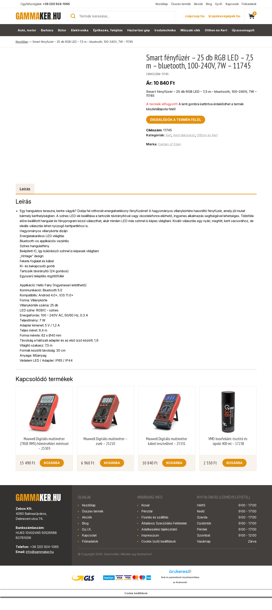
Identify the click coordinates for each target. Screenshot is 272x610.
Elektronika (79, 30)
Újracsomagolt (243, 30)
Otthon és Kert (216, 30)
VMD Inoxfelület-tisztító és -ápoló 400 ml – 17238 (227, 441)
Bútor (62, 30)
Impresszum (150, 535)
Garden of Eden (169, 144)
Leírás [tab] (25, 189)
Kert (168, 135)
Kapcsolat (232, 4)
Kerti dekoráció (184, 135)
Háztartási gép (138, 30)
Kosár (145, 505)
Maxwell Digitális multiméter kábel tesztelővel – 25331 (166, 441)
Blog (209, 4)
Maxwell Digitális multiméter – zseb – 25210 (105, 441)
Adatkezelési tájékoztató (159, 529)
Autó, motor (27, 30)
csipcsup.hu (195, 16)
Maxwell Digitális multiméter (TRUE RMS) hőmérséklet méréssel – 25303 (44, 443)
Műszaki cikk (190, 30)
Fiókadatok (249, 4)
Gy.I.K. (219, 4)
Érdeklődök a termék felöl (175, 120)
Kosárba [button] (52, 463)
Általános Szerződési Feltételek (164, 523)
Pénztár (147, 511)
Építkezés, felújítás (108, 30)
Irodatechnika (165, 30)
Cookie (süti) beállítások (158, 541)
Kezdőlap (162, 4)
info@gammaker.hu (40, 552)
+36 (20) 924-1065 (56, 4)
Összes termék (181, 4)
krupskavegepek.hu (224, 16)
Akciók (198, 4)
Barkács (47, 30)
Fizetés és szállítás (154, 517)
